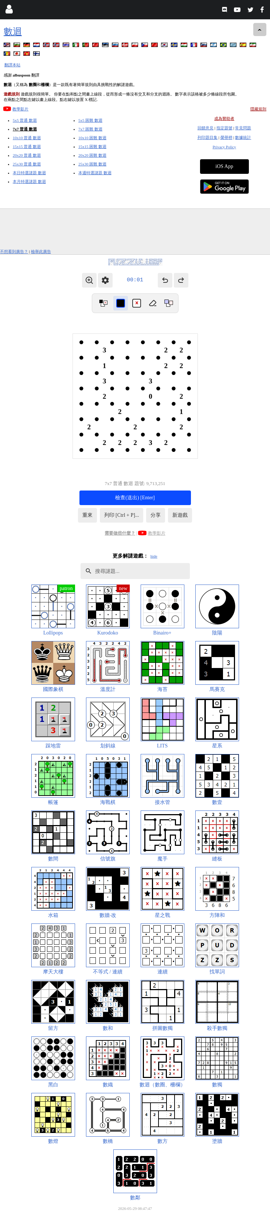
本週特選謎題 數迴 (94, 173)
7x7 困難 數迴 (90, 129)
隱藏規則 (258, 109)
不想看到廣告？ (14, 251)
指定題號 (224, 128)
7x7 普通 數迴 (25, 129)
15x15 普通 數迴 (27, 146)
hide (153, 556)
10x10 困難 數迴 (92, 138)
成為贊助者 (224, 118)
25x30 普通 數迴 (27, 164)
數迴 (13, 31)
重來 (87, 515)
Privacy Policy (224, 147)
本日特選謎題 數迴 (29, 173)
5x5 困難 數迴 (90, 120)
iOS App (224, 166)
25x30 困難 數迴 (92, 164)
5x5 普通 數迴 (25, 120)
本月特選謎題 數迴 (29, 181)
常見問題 (243, 128)
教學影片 (20, 109)
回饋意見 (205, 128)
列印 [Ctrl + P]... (121, 515)
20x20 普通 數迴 (27, 155)
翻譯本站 (12, 65)
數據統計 (243, 137)
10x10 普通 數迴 (27, 138)
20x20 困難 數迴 (92, 155)
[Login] (9, 10)
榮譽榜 (226, 137)
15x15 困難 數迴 (92, 146)
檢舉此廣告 (41, 251)
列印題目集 (207, 137)
